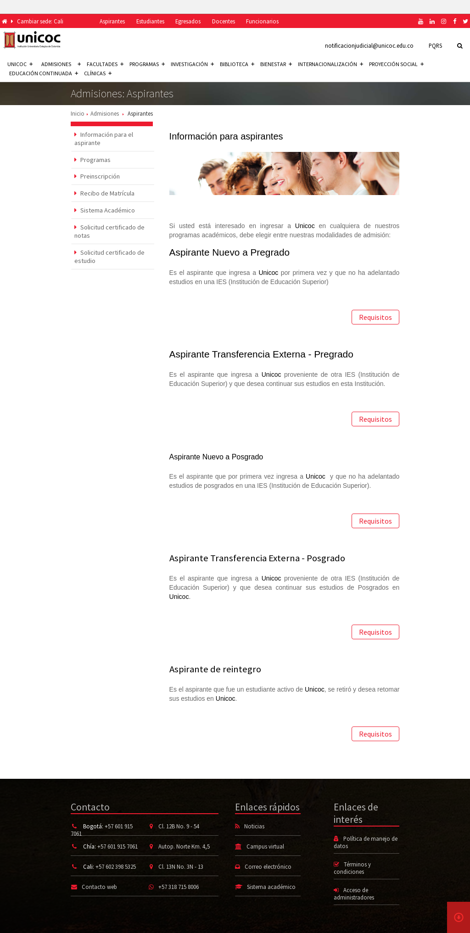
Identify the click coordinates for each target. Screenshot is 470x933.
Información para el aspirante (103, 138)
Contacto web (99, 886)
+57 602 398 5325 (115, 866)
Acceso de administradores (354, 893)
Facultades (105, 64)
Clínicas (98, 73)
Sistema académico (271, 886)
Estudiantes (150, 21)
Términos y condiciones (352, 867)
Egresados (188, 21)
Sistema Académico (104, 210)
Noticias (254, 826)
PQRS (435, 45)
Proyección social (396, 64)
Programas (147, 64)
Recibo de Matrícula (104, 193)
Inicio (77, 113)
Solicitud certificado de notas (109, 231)
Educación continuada (43, 73)
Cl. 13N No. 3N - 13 (180, 866)
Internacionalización (330, 64)
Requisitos (375, 317)
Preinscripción (97, 176)
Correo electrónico (268, 866)
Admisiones (104, 113)
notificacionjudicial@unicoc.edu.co (369, 45)
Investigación (192, 64)
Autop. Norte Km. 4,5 (184, 846)
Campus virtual (265, 846)
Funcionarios (262, 21)
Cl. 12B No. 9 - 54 (178, 826)
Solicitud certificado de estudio (109, 256)
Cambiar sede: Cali (40, 21)
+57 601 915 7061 (117, 846)
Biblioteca (237, 64)
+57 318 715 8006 (178, 886)
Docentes (223, 21)
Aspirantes (112, 21)
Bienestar (276, 64)
